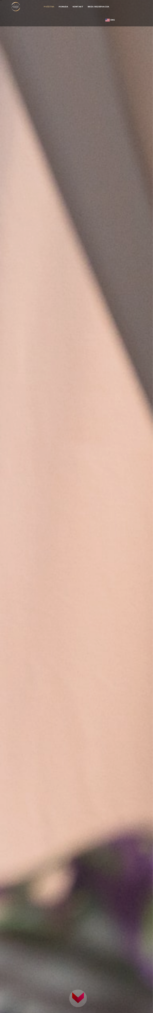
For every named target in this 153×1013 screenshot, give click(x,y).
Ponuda (63, 6)
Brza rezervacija (98, 6)
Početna (49, 6)
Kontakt (78, 6)
